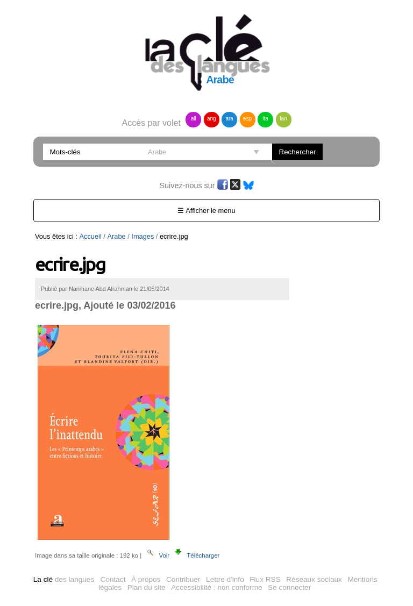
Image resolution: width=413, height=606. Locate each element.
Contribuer (183, 579)
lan (283, 119)
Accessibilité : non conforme (216, 587)
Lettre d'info (225, 579)
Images (142, 236)
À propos (145, 579)
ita (265, 119)
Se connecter (289, 587)
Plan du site (146, 587)
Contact (113, 579)
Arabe (116, 236)
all (193, 119)
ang (211, 119)
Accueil (91, 236)
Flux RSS (265, 579)
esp (247, 119)
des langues (63, 579)
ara (229, 119)
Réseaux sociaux (314, 579)
